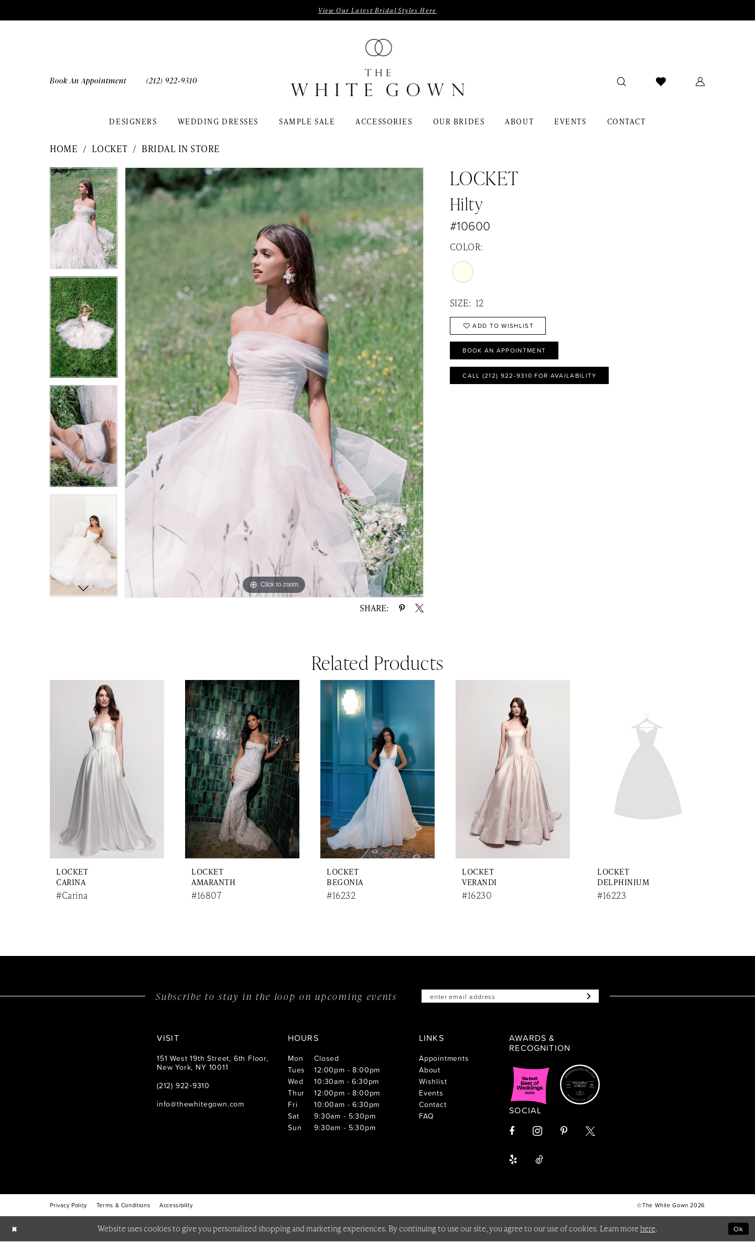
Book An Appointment (510, 355)
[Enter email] (510, 998)
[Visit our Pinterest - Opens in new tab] (563, 1134)
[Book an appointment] (88, 81)
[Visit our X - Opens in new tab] (590, 1134)
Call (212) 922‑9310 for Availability (538, 383)
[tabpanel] (83, 223)
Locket (110, 149)
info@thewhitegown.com (200, 1106)
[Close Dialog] (15, 1231)
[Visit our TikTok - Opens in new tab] (539, 1162)
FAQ (426, 1118)
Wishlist (433, 1084)
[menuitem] (88, 81)
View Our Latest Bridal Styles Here (377, 10)
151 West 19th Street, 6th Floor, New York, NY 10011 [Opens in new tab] (212, 1065)
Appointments (444, 1061)
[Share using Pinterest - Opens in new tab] (402, 609)
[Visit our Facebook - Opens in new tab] (511, 1134)
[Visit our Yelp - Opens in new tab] (513, 1162)
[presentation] (107, 770)
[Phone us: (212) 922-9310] (171, 81)
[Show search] (621, 82)
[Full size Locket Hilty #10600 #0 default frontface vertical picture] (274, 383)
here (647, 1231)
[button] (700, 82)
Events (431, 1095)
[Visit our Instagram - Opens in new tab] (537, 1133)
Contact (433, 1107)
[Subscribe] (595, 998)
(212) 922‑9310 (183, 1088)
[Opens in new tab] (530, 1087)
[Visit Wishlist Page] (661, 82)
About (429, 1072)
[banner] (377, 69)
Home (64, 149)
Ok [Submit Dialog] (737, 1231)
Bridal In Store (181, 149)
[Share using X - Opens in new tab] (419, 609)
